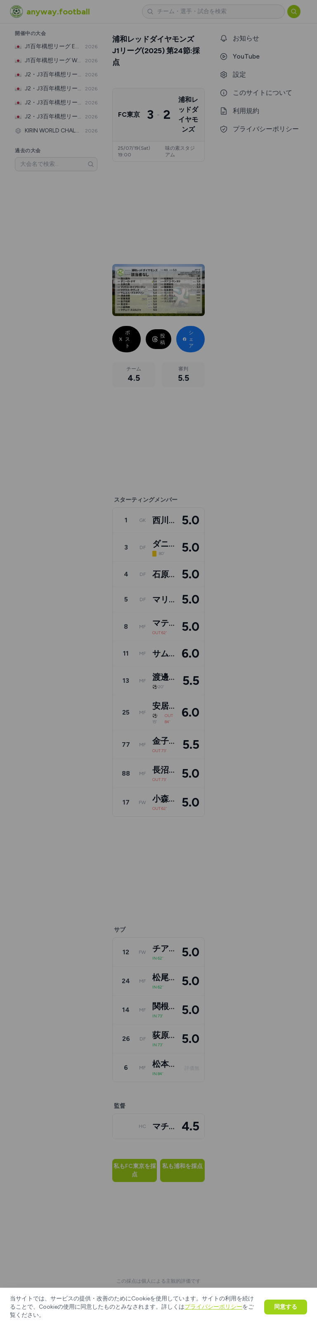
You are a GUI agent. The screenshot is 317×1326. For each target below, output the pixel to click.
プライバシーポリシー (213, 1306)
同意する (285, 1306)
